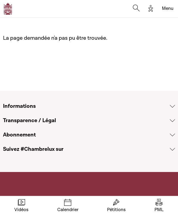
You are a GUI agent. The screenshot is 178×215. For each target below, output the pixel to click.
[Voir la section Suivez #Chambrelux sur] (172, 149)
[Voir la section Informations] (172, 106)
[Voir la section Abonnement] (172, 135)
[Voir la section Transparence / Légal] (172, 120)
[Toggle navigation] (167, 9)
